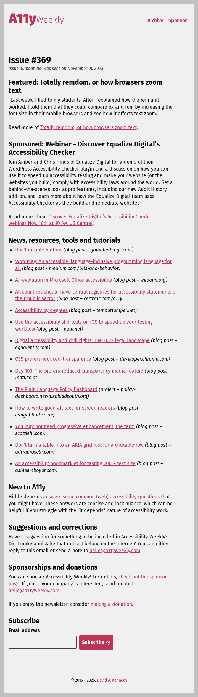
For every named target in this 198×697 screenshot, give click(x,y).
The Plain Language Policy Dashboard (56, 389)
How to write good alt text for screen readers (65, 408)
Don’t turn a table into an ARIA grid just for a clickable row (79, 445)
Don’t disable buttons (38, 250)
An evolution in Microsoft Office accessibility (63, 280)
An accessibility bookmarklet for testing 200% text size (75, 463)
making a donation (111, 604)
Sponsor (177, 20)
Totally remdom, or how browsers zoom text (88, 127)
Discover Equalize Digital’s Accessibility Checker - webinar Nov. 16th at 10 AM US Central (83, 220)
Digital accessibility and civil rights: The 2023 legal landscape (82, 340)
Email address (24, 630)
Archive (155, 20)
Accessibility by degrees (41, 310)
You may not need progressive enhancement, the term (75, 426)
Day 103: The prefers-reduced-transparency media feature (79, 371)
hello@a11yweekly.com (114, 550)
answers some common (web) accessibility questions (101, 497)
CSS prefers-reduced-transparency (53, 359)
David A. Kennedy (112, 680)
